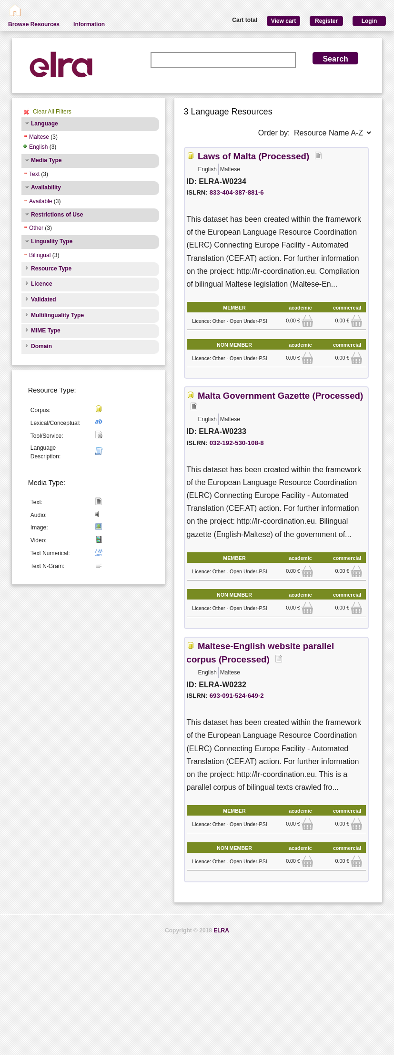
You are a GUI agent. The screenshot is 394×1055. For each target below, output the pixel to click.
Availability (46, 187)
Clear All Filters (52, 111)
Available (40, 201)
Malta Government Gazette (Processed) (280, 396)
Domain (41, 346)
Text (34, 174)
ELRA (221, 930)
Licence (41, 283)
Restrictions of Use (57, 214)
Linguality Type (51, 241)
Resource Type (51, 268)
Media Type (46, 160)
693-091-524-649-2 (237, 695)
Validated (43, 299)
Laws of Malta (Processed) (253, 156)
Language (44, 123)
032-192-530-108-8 (237, 442)
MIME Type (46, 330)
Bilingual (40, 255)
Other (36, 228)
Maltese (39, 137)
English (38, 147)
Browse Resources (34, 24)
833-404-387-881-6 (237, 192)
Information (89, 24)
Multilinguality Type (57, 315)
